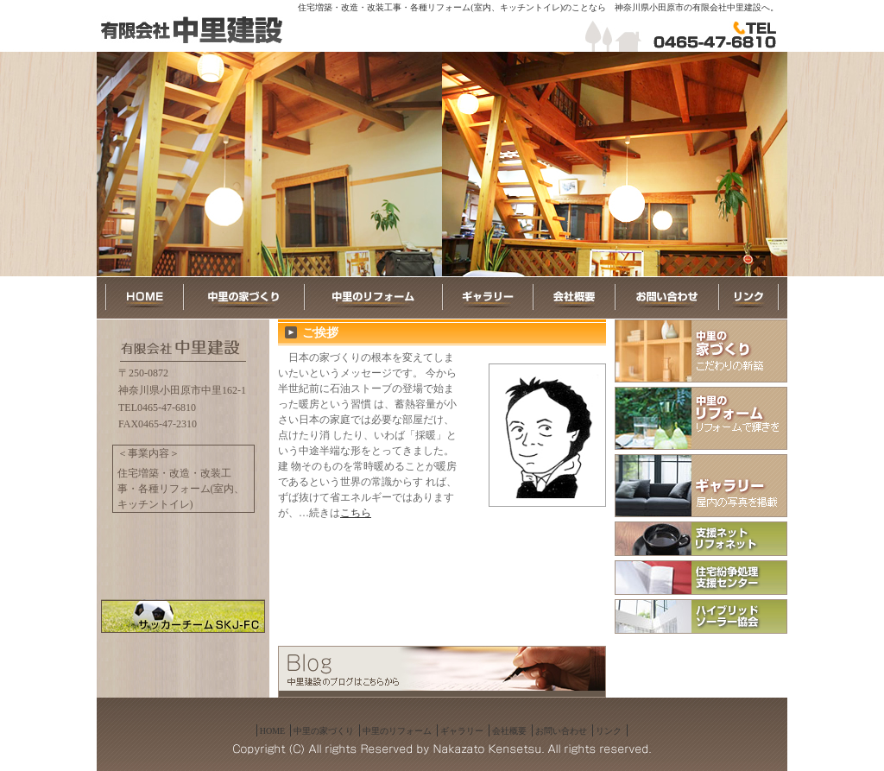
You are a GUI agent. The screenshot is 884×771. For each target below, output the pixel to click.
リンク (609, 731)
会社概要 (509, 731)
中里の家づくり (324, 731)
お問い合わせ (561, 731)
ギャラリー (461, 731)
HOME (272, 731)
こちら (355, 513)
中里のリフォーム (397, 731)
